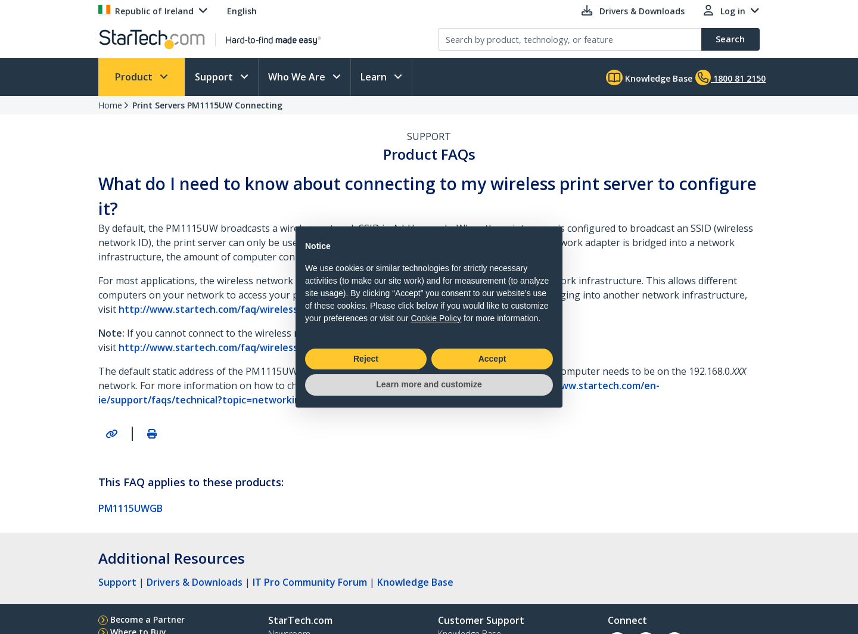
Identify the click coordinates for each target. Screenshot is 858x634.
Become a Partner (147, 619)
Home (110, 105)
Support (215, 76)
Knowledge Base (649, 77)
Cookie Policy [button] (436, 318)
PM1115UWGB (130, 508)
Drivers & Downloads (195, 582)
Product (135, 76)
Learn (374, 76)
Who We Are (298, 76)
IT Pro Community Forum (310, 582)
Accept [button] (492, 358)
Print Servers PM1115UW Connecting (207, 105)
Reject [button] (365, 358)
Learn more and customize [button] (428, 384)
